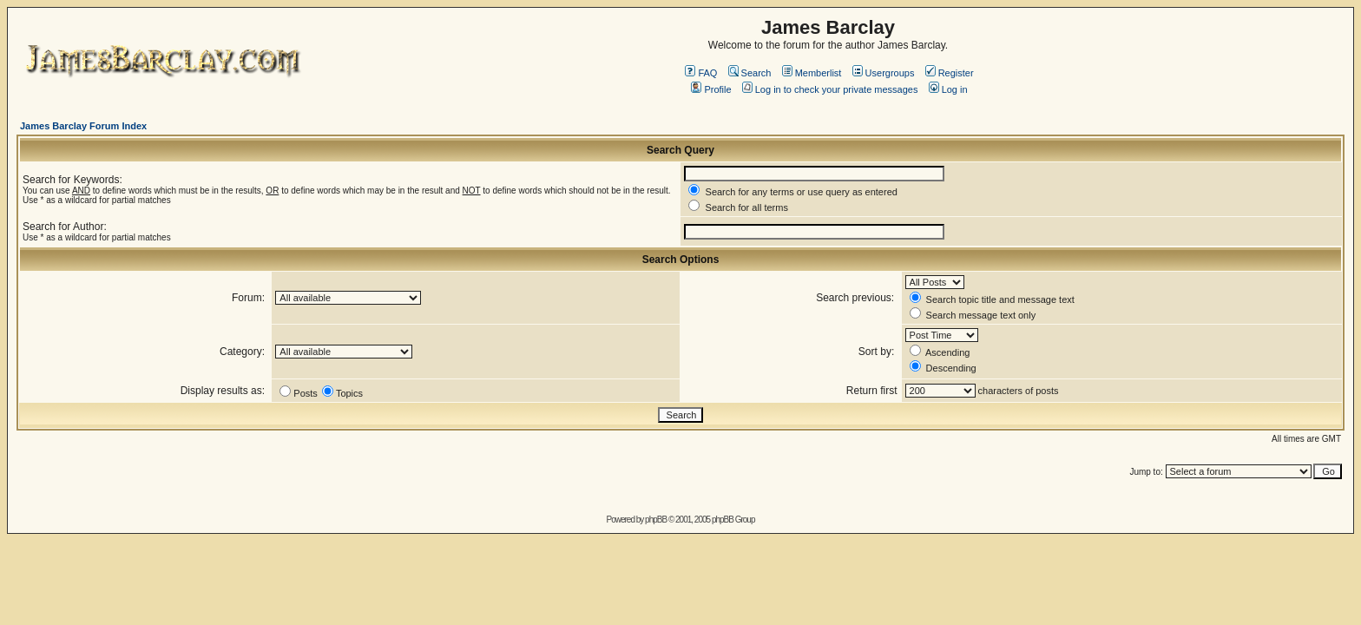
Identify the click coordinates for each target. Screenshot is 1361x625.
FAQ (701, 73)
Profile (711, 89)
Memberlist (812, 73)
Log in (948, 89)
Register (949, 73)
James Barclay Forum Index (83, 126)
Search (750, 73)
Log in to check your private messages (830, 89)
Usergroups (883, 73)
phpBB (656, 519)
